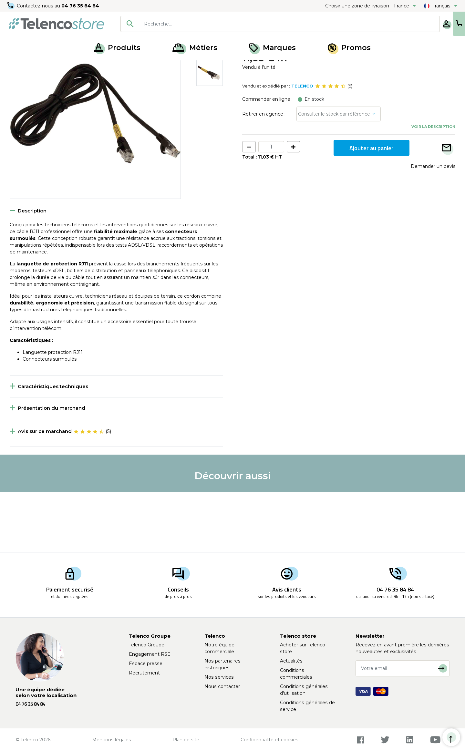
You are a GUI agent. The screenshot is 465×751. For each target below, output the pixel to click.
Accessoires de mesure (57, 67)
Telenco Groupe (146, 645)
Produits (117, 47)
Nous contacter (222, 686)
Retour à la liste (29, 81)
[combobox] (259, 24)
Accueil (17, 67)
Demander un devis (433, 226)
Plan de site (185, 740)
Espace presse (145, 663)
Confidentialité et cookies (269, 740)
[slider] (330, 146)
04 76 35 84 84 (80, 6)
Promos (349, 47)
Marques (272, 47)
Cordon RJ (100, 67)
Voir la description (433, 186)
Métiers (194, 47)
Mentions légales (111, 740)
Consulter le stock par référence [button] (334, 174)
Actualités (291, 661)
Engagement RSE (149, 654)
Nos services (219, 677)
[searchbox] (268, 24)
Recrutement (144, 673)
